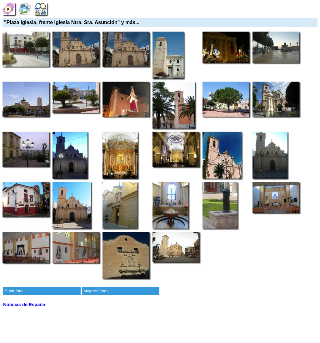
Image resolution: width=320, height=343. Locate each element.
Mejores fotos (95, 291)
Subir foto (13, 291)
